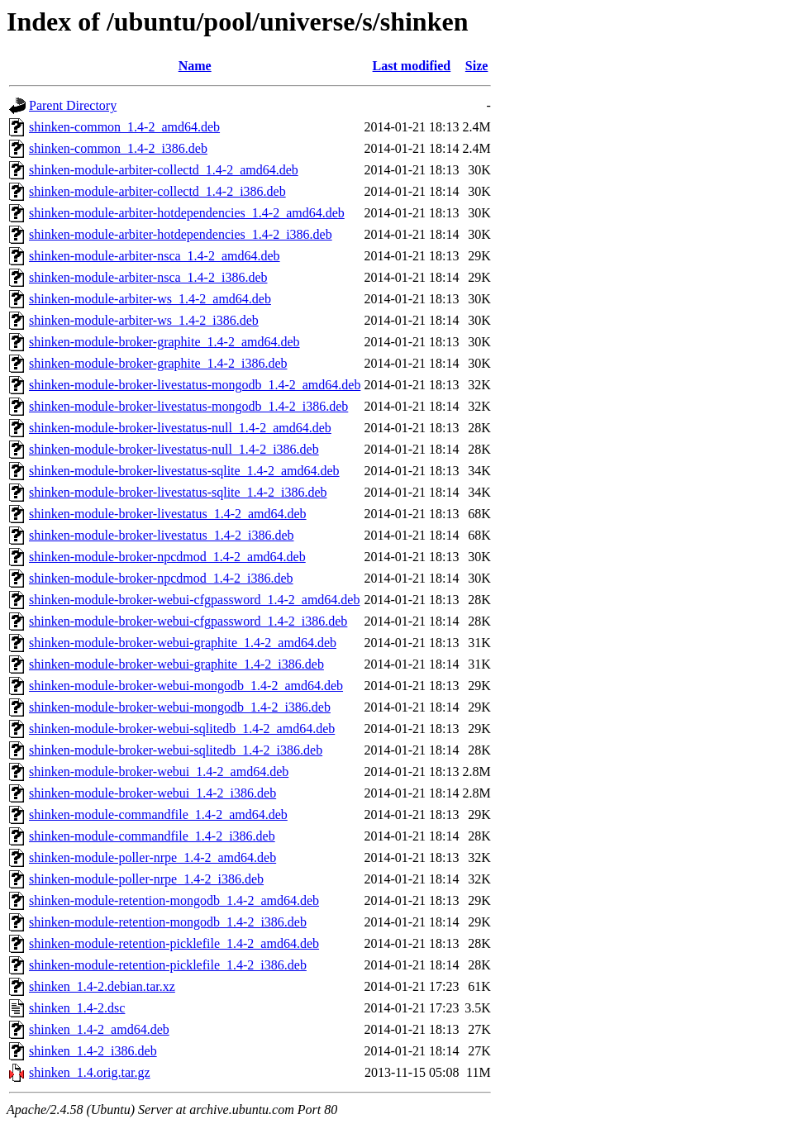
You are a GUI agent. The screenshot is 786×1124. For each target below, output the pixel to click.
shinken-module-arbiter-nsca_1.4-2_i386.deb (148, 277)
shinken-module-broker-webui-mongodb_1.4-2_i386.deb (180, 707)
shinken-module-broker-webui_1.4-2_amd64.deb (158, 771)
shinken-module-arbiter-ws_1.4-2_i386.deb (144, 320)
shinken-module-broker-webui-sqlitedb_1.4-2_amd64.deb (182, 729)
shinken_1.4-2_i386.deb (93, 1051)
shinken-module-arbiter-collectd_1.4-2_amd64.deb (163, 170)
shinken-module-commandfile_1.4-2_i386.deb (152, 836)
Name (195, 66)
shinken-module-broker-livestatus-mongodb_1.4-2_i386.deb (188, 406)
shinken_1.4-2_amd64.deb (99, 1029)
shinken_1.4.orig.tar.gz (89, 1072)
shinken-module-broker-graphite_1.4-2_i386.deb (158, 363)
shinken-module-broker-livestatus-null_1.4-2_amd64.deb (180, 428)
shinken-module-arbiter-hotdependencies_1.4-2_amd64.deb (187, 213)
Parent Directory (73, 105)
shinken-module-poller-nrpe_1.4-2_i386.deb (146, 879)
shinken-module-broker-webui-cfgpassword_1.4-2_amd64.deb (194, 600)
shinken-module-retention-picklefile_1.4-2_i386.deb (168, 965)
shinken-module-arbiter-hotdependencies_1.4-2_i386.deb (180, 234)
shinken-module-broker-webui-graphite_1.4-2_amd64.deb (182, 643)
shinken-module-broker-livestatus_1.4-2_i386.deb (161, 535)
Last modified (412, 66)
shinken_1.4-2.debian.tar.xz (102, 986)
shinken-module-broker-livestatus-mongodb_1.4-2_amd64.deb (194, 385)
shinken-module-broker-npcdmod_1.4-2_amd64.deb (167, 557)
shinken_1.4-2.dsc (77, 1008)
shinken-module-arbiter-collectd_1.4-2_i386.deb (157, 191)
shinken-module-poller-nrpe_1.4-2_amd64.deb (152, 857)
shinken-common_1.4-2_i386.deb (118, 148)
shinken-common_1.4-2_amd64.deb (124, 127)
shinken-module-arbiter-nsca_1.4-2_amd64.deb (154, 256)
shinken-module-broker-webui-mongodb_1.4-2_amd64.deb (186, 686)
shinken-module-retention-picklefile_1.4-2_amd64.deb (174, 943)
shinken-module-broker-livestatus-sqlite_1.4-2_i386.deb (178, 492)
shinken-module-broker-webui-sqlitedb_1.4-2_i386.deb (175, 750)
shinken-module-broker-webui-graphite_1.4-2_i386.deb (176, 664)
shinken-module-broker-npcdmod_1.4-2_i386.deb (161, 578)
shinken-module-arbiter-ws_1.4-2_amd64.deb (150, 299)
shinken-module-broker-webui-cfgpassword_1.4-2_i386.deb (188, 621)
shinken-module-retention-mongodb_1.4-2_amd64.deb (174, 900)
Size (476, 66)
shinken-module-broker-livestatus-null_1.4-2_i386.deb (174, 449)
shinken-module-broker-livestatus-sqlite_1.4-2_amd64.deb (184, 471)
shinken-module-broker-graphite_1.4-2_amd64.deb (164, 342)
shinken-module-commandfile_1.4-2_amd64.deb (158, 814)
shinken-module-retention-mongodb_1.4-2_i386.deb (168, 922)
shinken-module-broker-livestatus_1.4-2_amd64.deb (168, 514)
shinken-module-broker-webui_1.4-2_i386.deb (152, 793)
